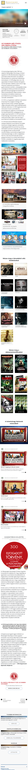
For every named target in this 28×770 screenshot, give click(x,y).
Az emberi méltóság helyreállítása (22, 646)
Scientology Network (6, 755)
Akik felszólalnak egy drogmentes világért (10, 767)
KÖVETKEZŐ (22, 644)
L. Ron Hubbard (4, 753)
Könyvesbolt (4, 724)
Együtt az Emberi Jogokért (7, 646)
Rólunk (3, 711)
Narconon (15, 765)
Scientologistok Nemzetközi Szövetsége (10, 763)
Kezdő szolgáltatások (7, 718)
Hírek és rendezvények (7, 722)
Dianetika (12, 753)
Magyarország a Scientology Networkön (8, 714)
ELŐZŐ (4, 644)
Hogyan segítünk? (6, 7)
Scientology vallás (17, 755)
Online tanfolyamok (6, 720)
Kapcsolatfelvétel (14, 738)
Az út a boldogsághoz (6, 765)
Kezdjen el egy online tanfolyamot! (9, 759)
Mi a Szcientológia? (6, 716)
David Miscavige (5, 757)
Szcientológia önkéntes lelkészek (9, 761)
